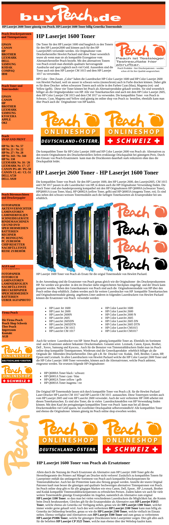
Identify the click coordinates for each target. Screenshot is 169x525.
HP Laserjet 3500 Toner (107, 514)
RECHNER (8, 234)
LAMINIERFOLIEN (14, 215)
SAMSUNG (8, 64)
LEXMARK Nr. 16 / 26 (15, 162)
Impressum (9, 329)
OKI (4, 122)
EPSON (6, 44)
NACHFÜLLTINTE (14, 247)
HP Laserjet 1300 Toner (136, 504)
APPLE (6, 119)
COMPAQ (8, 70)
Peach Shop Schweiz (14, 323)
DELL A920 (8, 178)
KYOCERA (8, 116)
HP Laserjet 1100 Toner (51, 498)
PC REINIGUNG (12, 237)
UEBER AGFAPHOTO (15, 300)
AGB (5, 336)
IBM (4, 74)
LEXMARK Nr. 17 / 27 (15, 165)
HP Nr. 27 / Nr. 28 (12, 152)
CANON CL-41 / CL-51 (16, 172)
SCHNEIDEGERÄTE (15, 218)
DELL (5, 60)
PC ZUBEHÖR (11, 241)
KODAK (6, 67)
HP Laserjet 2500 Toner (112, 511)
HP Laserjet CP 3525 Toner (73, 521)
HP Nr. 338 (8, 159)
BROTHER (8, 54)
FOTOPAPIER (10, 205)
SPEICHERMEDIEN (14, 228)
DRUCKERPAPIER (14, 290)
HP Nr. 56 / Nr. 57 (12, 146)
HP (3, 51)
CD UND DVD (10, 224)
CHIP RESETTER (13, 244)
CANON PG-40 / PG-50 (16, 169)
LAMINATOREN (12, 211)
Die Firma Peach (12, 320)
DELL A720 (8, 175)
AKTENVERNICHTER (16, 208)
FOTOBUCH (9, 277)
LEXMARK (9, 57)
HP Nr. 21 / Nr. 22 (12, 149)
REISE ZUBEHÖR (13, 251)
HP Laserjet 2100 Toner (123, 508)
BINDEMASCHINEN (15, 221)
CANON (6, 47)
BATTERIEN (9, 231)
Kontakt (7, 333)
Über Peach (9, 326)
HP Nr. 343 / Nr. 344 (13, 155)
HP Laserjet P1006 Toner (52, 518)
